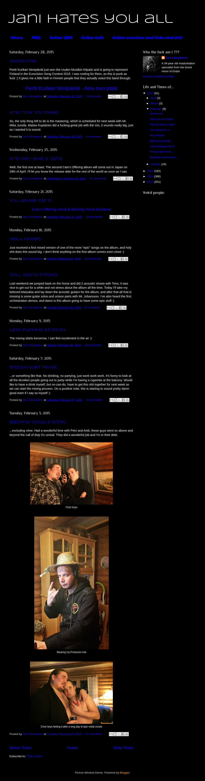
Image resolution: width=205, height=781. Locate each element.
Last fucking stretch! (38, 330)
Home (16, 37)
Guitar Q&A (60, 37)
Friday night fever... (34, 367)
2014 (150, 171)
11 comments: (94, 734)
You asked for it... (32, 201)
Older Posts (123, 748)
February (157, 108)
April (154, 98)
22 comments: (95, 216)
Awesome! (23, 61)
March (155, 103)
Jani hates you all (90, 19)
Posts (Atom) (35, 756)
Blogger (124, 772)
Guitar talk (92, 37)
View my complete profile (158, 76)
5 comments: (94, 96)
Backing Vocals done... (38, 422)
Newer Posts (20, 748)
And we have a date (36, 159)
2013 (150, 176)
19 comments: (93, 345)
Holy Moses (25, 239)
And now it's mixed (34, 112)
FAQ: (36, 37)
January (156, 164)
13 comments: (95, 399)
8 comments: (92, 307)
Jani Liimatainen (177, 57)
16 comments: (93, 258)
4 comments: (94, 136)
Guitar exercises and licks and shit (147, 37)
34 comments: (98, 178)
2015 (150, 93)
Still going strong (33, 275)
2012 (150, 181)
